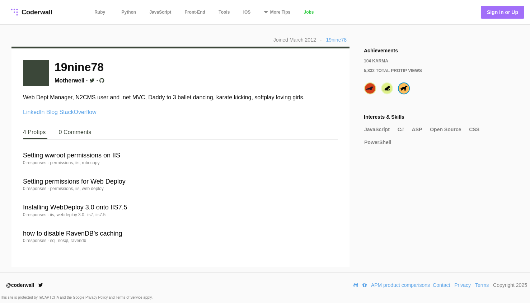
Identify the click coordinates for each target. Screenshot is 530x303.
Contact (441, 285)
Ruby (99, 12)
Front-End (195, 12)
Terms (482, 285)
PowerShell (377, 142)
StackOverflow (77, 112)
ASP (417, 129)
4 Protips (35, 132)
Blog (52, 112)
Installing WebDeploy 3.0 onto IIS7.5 (75, 207)
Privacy (462, 285)
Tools (224, 12)
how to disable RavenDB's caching (72, 233)
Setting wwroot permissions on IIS (71, 155)
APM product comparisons (400, 285)
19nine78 (336, 40)
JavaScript (161, 12)
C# (401, 129)
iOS (247, 12)
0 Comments (75, 132)
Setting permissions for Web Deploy (74, 181)
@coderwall (24, 285)
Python (129, 12)
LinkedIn (34, 112)
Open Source (445, 129)
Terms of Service (129, 297)
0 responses (35, 162)
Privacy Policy (97, 297)
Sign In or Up (502, 12)
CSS (474, 129)
